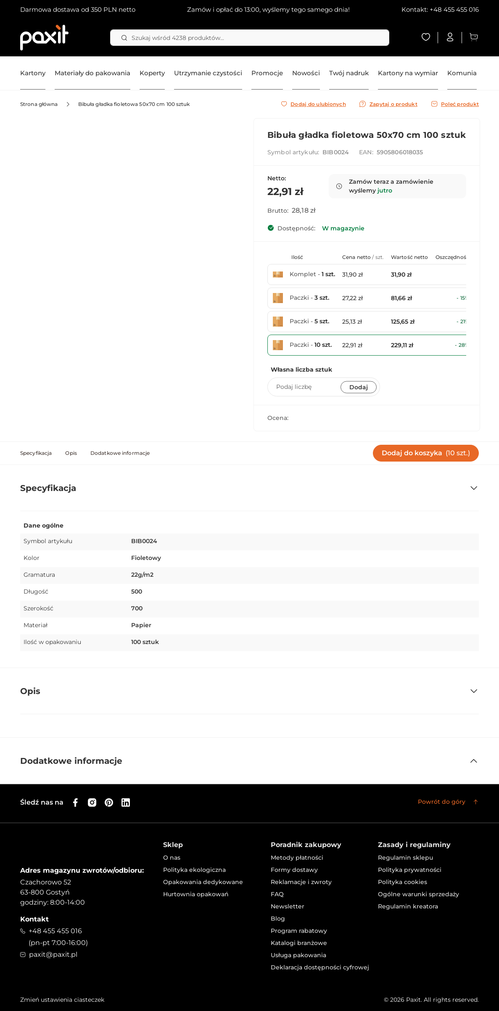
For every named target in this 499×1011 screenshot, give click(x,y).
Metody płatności (297, 857)
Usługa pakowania (298, 955)
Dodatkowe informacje (120, 453)
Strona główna (39, 104)
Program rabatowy (299, 930)
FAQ (277, 894)
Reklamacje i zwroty (301, 882)
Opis (71, 453)
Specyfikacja (36, 453)
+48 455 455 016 (454, 9)
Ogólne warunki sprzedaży (418, 894)
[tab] (36, 453)
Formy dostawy (294, 870)
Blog (278, 918)
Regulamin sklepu (405, 857)
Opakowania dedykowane (203, 882)
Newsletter (287, 906)
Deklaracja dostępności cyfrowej (320, 967)
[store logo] (44, 37)
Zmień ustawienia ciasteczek (62, 999)
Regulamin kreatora (408, 906)
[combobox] (249, 37)
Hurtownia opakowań (196, 894)
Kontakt (34, 919)
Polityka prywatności (409, 870)
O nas (171, 857)
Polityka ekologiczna (194, 870)
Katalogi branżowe (299, 943)
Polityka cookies (402, 882)
